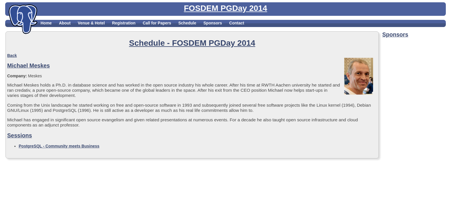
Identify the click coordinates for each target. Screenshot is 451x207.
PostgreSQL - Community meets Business (59, 146)
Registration (123, 23)
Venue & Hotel (91, 23)
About (64, 23)
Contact (236, 23)
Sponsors (212, 23)
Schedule (187, 23)
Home (46, 23)
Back (12, 55)
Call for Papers (157, 23)
